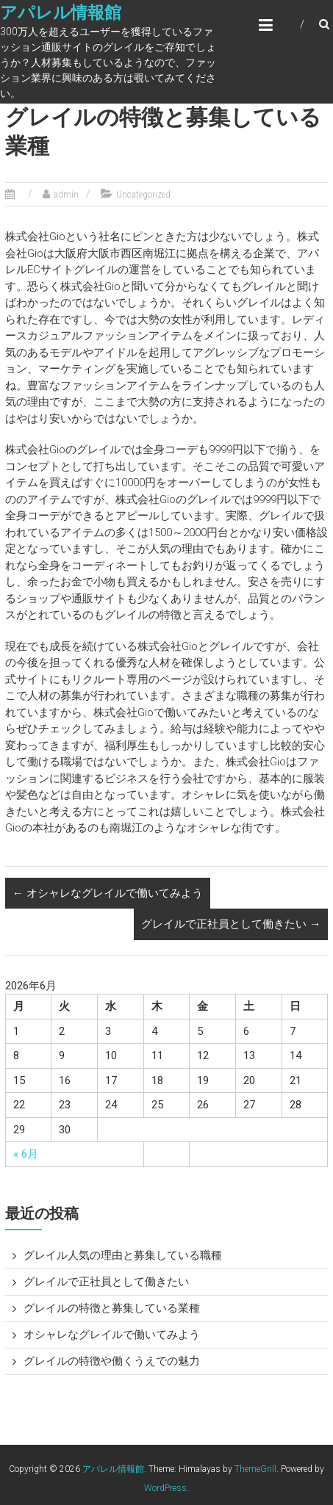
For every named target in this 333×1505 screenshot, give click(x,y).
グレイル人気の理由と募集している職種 (123, 1255)
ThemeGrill (255, 1469)
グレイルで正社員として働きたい (231, 924)
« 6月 (25, 1154)
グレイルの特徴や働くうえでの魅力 (112, 1361)
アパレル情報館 (60, 13)
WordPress (165, 1488)
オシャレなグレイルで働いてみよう (107, 893)
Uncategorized (143, 195)
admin (66, 195)
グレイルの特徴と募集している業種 (112, 1308)
